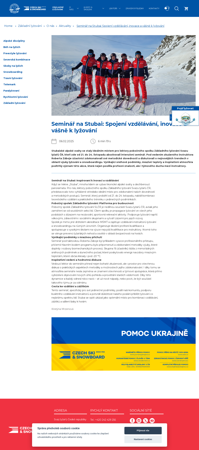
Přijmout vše (143, 430)
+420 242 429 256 (105, 419)
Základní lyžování (57, 8)
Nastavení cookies (143, 439)
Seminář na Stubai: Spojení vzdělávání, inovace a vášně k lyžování (120, 26)
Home (8, 26)
